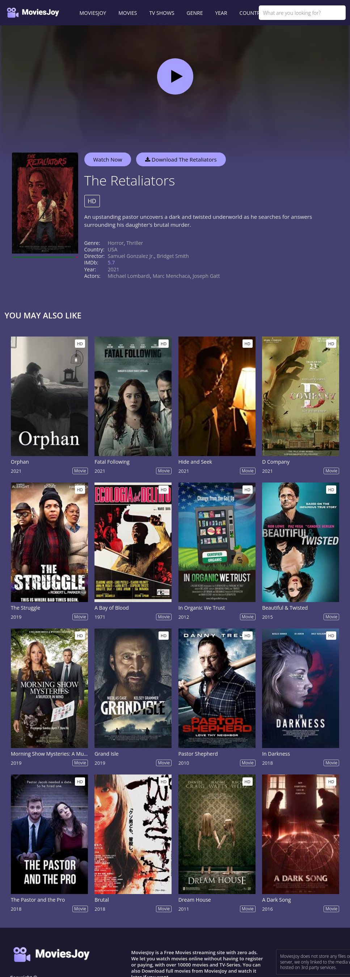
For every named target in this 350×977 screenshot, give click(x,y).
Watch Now (107, 159)
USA (113, 249)
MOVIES (127, 12)
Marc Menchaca (171, 275)
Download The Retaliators (181, 159)
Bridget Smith (173, 255)
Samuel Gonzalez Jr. (131, 255)
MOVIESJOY (93, 12)
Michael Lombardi (129, 275)
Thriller (134, 242)
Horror (116, 242)
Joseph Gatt (206, 275)
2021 (113, 269)
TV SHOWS (161, 12)
